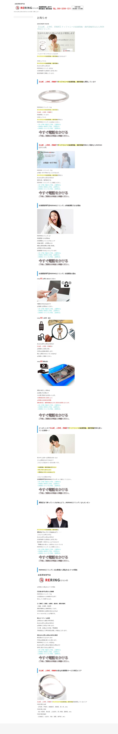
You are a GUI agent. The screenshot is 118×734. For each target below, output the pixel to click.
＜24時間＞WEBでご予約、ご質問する (48, 126)
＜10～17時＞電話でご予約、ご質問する (49, 124)
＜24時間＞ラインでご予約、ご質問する (48, 128)
